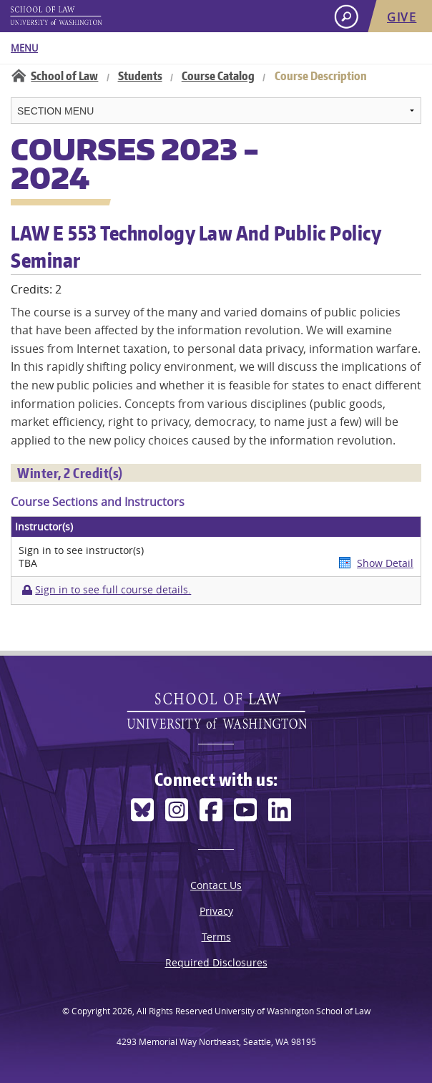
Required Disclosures (216, 962)
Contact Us (216, 885)
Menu (24, 48)
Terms (216, 936)
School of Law (64, 76)
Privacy (216, 911)
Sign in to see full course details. (113, 589)
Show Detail (385, 563)
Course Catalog (218, 76)
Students (140, 76)
